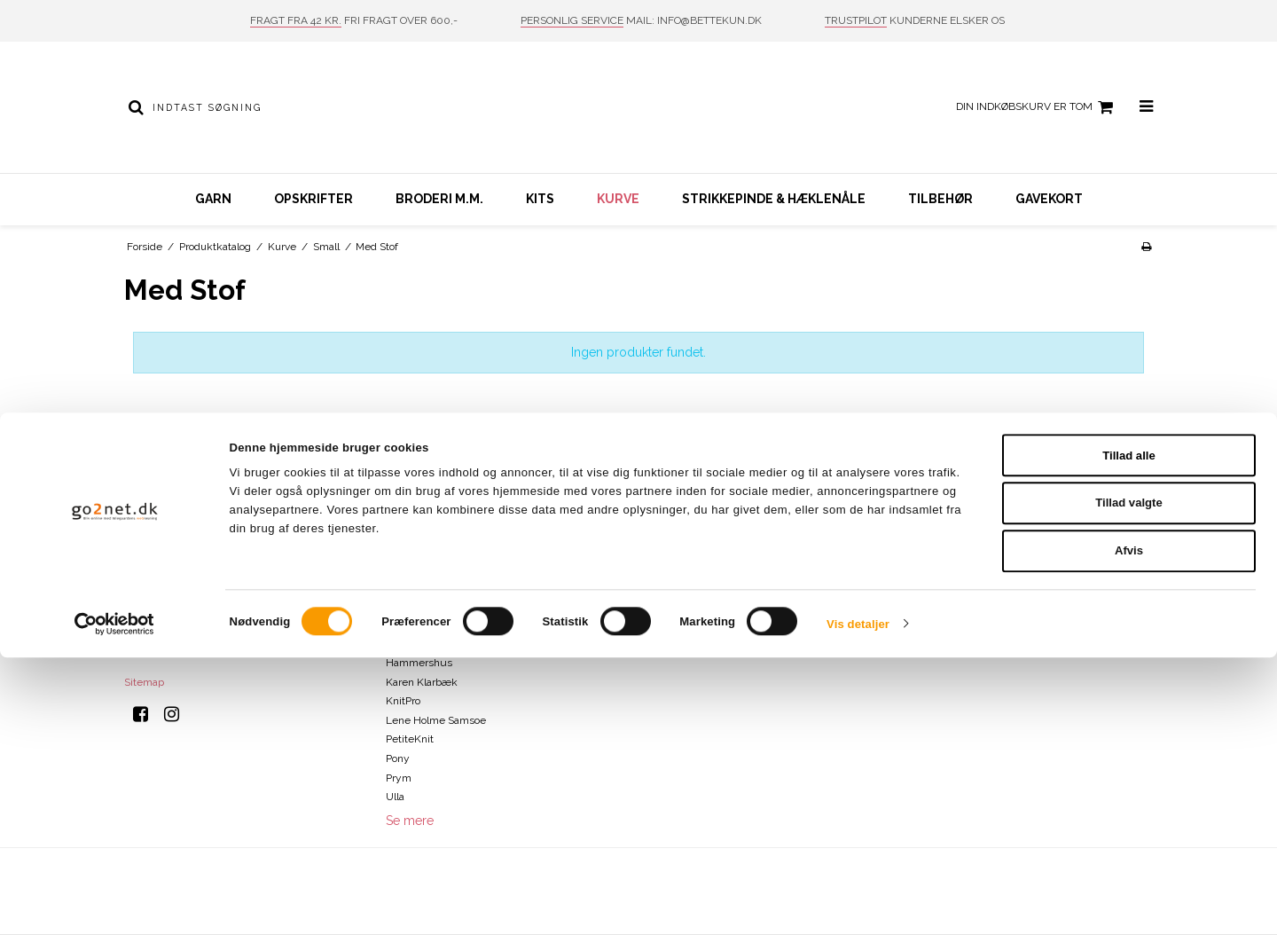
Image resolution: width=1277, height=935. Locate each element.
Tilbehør (940, 199)
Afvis (1129, 829)
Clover (401, 586)
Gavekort (1049, 199)
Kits (540, 199)
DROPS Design (421, 643)
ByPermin (410, 547)
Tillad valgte (1129, 781)
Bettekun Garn (422, 528)
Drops (399, 624)
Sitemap (144, 682)
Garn (213, 199)
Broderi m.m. (439, 199)
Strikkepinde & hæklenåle (774, 199)
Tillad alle (1129, 733)
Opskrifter (313, 199)
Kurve (618, 199)
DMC (398, 605)
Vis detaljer (858, 901)
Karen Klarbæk (422, 682)
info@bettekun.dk (204, 643)
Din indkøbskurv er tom (1037, 107)
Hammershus (419, 662)
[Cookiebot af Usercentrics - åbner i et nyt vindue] (114, 902)
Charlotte (407, 567)
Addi (397, 509)
